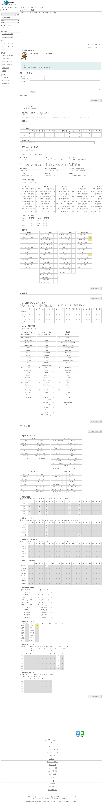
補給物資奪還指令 (27, 201)
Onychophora (68, 402)
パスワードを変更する (93, 44)
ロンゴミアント (40, 481)
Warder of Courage (46, 415)
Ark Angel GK (46, 410)
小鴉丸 (73, 455)
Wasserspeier (46, 352)
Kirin (46, 412)
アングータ (72, 481)
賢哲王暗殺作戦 (45, 194)
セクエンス (56, 477)
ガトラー (25, 445)
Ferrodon (28, 360)
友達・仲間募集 (7, 65)
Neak (68, 387)
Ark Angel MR (47, 405)
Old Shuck (68, 377)
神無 (25, 484)
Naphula (46, 377)
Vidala (28, 347)
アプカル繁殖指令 (64, 201)
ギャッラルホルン (40, 458)
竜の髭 (73, 453)
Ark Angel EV (46, 407)
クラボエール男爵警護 (28, 194)
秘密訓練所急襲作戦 (46, 191)
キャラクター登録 (7, 34)
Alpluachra (28, 392)
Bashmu (68, 380)
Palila (46, 367)
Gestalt (28, 350)
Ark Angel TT (46, 402)
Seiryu (46, 395)
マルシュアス (72, 491)
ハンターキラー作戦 (64, 206)
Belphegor (68, 350)
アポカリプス (25, 448)
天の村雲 (40, 450)
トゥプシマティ (73, 460)
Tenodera (46, 362)
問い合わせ (5, 80)
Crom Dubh (68, 337)
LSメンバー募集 (7, 61)
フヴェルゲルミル (40, 486)
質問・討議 (5, 68)
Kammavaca (46, 380)
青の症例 (45, 209)
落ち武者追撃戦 (64, 194)
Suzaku (47, 397)
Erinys (68, 405)
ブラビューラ (40, 445)
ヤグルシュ (57, 458)
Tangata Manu (28, 345)
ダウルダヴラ (40, 491)
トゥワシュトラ (40, 474)
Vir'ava (47, 387)
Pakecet (46, 382)
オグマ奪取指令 (28, 206)
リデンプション (25, 481)
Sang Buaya (68, 357)
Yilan (46, 372)
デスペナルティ (73, 463)
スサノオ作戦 (46, 211)
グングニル (40, 448)
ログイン (5, 27)
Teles (68, 390)
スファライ (25, 440)
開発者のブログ (7, 83)
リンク (4, 89)
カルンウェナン (73, 443)
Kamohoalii (28, 377)
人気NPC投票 (6, 86)
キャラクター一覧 (7, 46)
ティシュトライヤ (56, 486)
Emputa (46, 355)
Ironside (68, 372)
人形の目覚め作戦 (82, 209)
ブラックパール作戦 (64, 209)
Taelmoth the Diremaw (68, 347)
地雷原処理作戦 (82, 204)
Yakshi (68, 385)
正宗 (40, 484)
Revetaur (28, 357)
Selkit (68, 355)
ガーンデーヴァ (25, 489)
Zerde (68, 392)
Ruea (46, 340)
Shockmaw (28, 385)
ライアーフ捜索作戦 (82, 194)
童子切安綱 (72, 484)
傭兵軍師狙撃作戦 (64, 199)
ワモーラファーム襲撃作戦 (64, 204)
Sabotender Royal (68, 360)
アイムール (57, 450)
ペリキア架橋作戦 (82, 199)
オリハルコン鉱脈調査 (28, 191)
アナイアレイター (40, 455)
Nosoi (28, 372)
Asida (46, 360)
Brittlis (28, 375)
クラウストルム (40, 453)
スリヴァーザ (57, 491)
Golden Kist (68, 340)
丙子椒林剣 (56, 484)
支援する (5, 77)
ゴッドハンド (57, 474)
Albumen (68, 400)
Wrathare (28, 397)
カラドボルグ (40, 477)
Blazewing (28, 390)
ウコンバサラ (40, 479)
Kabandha (68, 352)
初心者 (4, 71)
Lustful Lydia (28, 340)
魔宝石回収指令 (45, 201)
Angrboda (28, 352)
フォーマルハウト (72, 489)
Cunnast (28, 355)
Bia (46, 337)
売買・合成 (5, 58)
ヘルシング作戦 (28, 211)
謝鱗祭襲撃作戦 (45, 204)
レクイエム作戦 (82, 191)
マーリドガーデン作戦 (45, 206)
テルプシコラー (57, 445)
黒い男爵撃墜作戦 (82, 196)
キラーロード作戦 (82, 211)
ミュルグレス (73, 445)
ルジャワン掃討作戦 (28, 189)
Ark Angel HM (46, 400)
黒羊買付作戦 (28, 199)
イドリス (72, 468)
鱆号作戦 (98, 209)
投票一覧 (5, 49)
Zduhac (68, 362)
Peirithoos (46, 357)
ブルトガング (57, 448)
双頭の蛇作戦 (82, 206)
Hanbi (46, 370)
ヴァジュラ (57, 443)
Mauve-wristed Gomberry (68, 342)
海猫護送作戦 (82, 189)
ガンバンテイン (25, 486)
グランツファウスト (57, 440)
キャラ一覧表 (13, 7)
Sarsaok (68, 375)
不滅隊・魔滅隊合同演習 (27, 209)
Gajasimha (68, 370)
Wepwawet (28, 337)
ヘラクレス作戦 (64, 211)
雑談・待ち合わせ (7, 55)
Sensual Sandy (28, 370)
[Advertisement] (61, 28)
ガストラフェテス (57, 463)
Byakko (46, 390)
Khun (46, 350)
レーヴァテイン (73, 458)
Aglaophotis (28, 342)
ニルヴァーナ (57, 460)
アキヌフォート (56, 489)
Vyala (28, 365)
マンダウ (40, 440)
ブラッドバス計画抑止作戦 (82, 201)
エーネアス (72, 474)
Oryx (68, 365)
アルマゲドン (40, 489)
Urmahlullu (28, 387)
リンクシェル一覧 (7, 43)
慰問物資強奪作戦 (45, 196)
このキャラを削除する (93, 47)
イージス (25, 458)
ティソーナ (72, 448)
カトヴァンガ (72, 486)
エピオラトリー (57, 468)
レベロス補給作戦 (64, 191)
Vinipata (68, 395)
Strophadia (68, 367)
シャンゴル (72, 479)
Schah (68, 397)
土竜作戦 (64, 189)
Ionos (28, 367)
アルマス (25, 477)
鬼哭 (25, 450)
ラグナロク (40, 443)
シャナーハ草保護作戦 (28, 196)
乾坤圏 (73, 440)
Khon (46, 345)
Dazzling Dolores (68, 345)
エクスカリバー (25, 443)
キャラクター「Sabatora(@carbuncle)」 (32, 7)
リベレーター (57, 453)
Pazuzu (28, 395)
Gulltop (28, 362)
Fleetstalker (28, 382)
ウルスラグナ (25, 474)
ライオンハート (72, 477)
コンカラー (72, 450)
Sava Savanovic (46, 365)
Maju (68, 382)
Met (46, 347)
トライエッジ (57, 479)
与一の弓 (25, 455)
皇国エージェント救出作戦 (46, 189)
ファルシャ (25, 479)
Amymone (46, 375)
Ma (46, 342)
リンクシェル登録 (7, 37)
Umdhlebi (28, 380)
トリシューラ (57, 481)
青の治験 (28, 204)
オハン (25, 491)
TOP (4, 7)
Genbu (46, 392)
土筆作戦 (64, 196)
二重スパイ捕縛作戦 (46, 199)
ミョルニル (25, 453)
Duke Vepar (46, 385)
